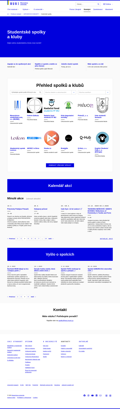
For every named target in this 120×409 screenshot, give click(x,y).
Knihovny (63, 354)
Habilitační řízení (30, 367)
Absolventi (109, 9)
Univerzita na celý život (13, 357)
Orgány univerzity (66, 351)
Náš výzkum (28, 345)
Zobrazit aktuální (33, 199)
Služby (45, 356)
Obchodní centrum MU (46, 385)
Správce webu (11, 397)
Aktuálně (83, 342)
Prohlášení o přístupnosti (24, 397)
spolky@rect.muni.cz (65, 320)
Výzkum (28, 342)
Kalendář (81, 345)
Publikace (28, 362)
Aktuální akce (106, 239)
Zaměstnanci (98, 9)
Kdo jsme (45, 345)
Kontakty (63, 345)
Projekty (27, 365)
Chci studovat (15, 342)
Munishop (57, 385)
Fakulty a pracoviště (66, 348)
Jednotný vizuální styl (68, 385)
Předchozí (11, 238)
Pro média (82, 351)
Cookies (35, 397)
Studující (87, 9)
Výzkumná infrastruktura (32, 356)
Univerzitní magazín (12, 385)
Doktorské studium (12, 355)
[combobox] (57, 92)
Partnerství (46, 354)
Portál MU (35, 385)
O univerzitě (50, 342)
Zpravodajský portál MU (85, 348)
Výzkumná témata (30, 354)
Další (51, 238)
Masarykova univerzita (18, 395)
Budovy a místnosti (66, 356)
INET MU (28, 385)
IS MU (22, 385)
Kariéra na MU (47, 351)
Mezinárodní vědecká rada (32, 359)
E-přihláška (10, 360)
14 (46, 238)
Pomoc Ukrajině (75, 9)
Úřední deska (46, 348)
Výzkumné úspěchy (30, 351)
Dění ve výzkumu (30, 348)
